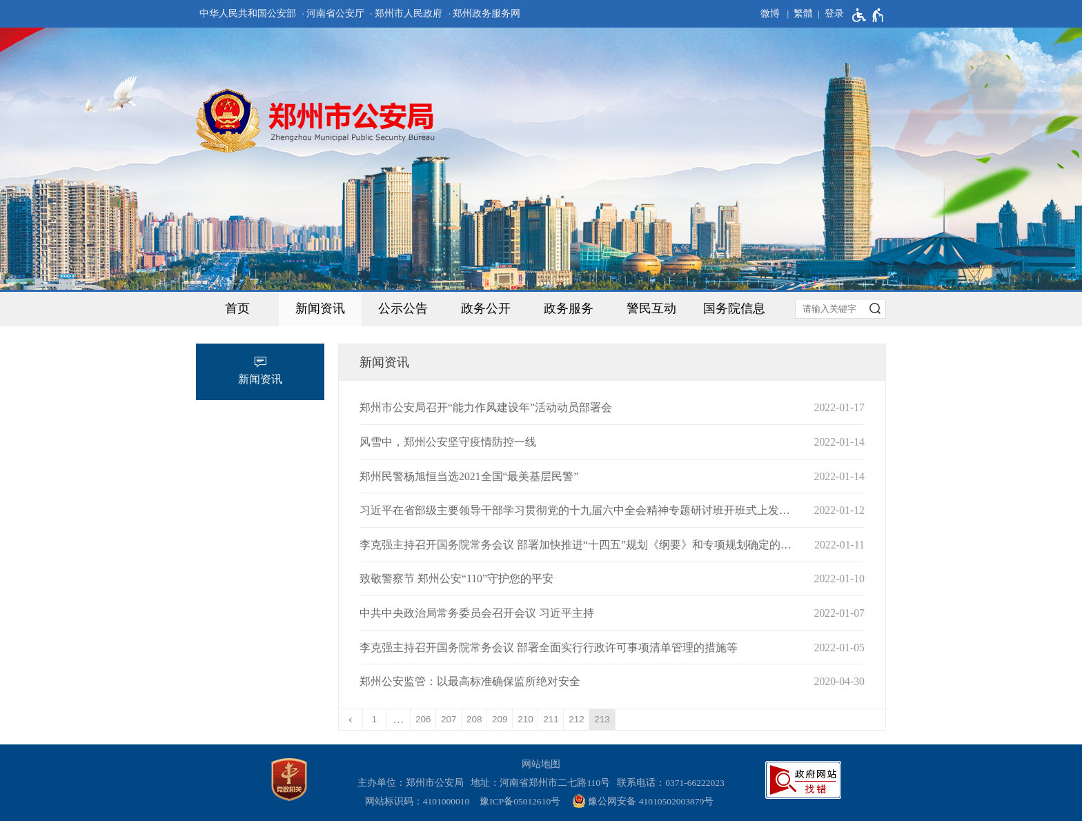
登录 (834, 13)
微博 (770, 13)
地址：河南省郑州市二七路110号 (543, 783)
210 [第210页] (525, 719)
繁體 (803, 13)
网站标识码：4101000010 (419, 801)
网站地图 (541, 764)
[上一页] (351, 719)
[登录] (828, 14)
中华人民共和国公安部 (247, 13)
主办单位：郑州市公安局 (413, 783)
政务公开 (486, 308)
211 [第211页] (551, 719)
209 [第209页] (500, 719)
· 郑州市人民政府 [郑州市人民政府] (407, 13)
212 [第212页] (576, 719)
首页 (237, 308)
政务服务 (568, 308)
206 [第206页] (423, 719)
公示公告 (403, 308)
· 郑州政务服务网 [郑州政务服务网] (485, 13)
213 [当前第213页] (602, 719)
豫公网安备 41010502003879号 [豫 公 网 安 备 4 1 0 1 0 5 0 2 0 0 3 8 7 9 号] (643, 801)
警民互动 (651, 308)
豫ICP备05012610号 (520, 801)
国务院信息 (734, 308)
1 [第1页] (374, 719)
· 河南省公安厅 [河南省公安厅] (333, 13)
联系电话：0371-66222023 (671, 783)
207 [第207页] (449, 719)
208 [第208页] (474, 719)
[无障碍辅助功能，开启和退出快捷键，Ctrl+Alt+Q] (868, 15)
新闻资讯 (320, 308)
